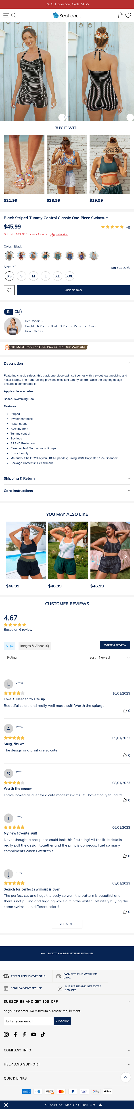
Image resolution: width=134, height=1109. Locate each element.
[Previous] (5, 169)
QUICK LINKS (67, 1078)
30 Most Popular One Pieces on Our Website (48, 347)
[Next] (126, 169)
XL (57, 276)
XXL (69, 276)
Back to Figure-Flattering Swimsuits (67, 953)
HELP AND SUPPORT (67, 1064)
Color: (13, 246)
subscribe (59, 235)
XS (9, 276)
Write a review (115, 645)
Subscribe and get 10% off (67, 1002)
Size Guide (123, 267)
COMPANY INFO (67, 1050)
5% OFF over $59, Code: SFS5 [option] (67, 4)
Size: (67, 267)
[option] (23, 170)
